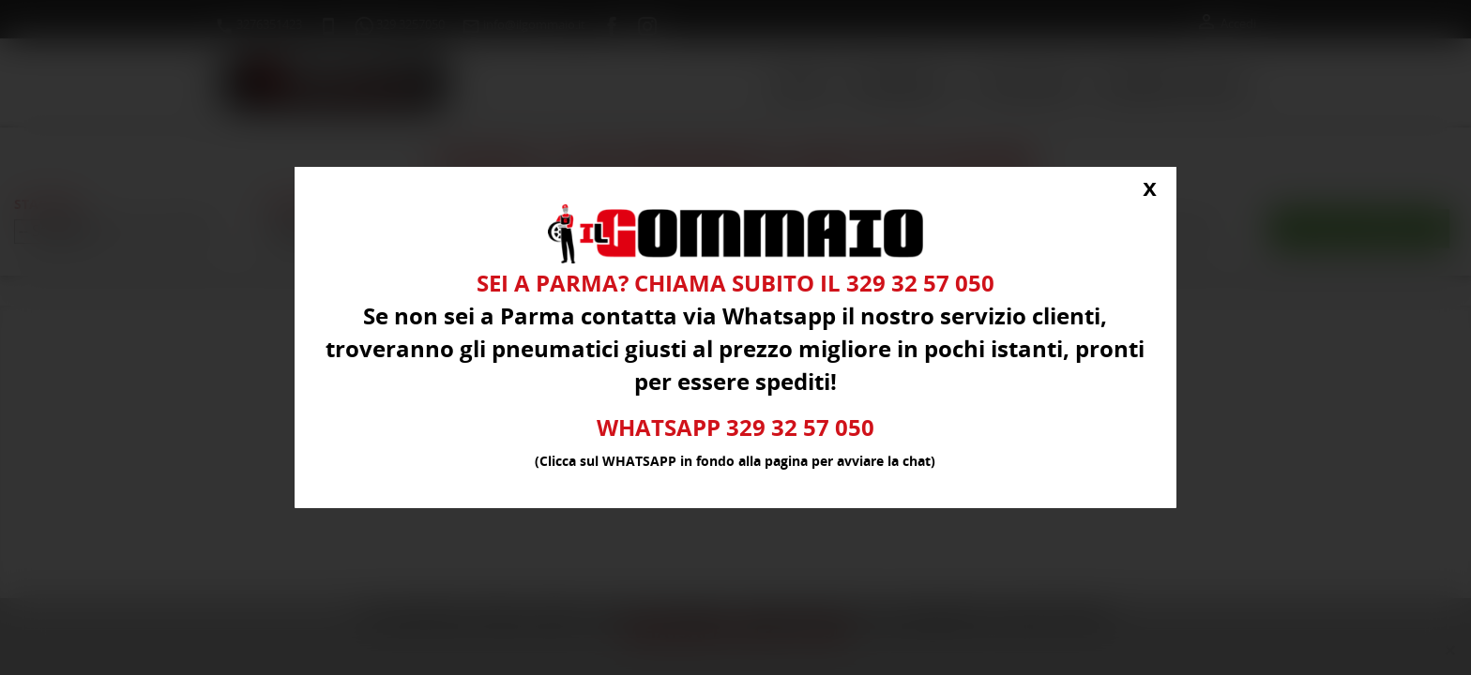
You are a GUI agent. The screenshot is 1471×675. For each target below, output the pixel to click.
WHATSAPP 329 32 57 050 (736, 427)
